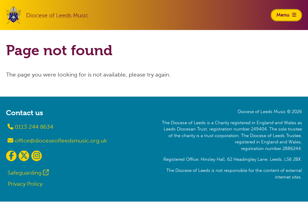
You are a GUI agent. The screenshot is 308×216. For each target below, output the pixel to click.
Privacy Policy (25, 183)
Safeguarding (25, 172)
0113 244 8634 (30, 126)
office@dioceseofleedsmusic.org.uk (57, 140)
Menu (286, 15)
